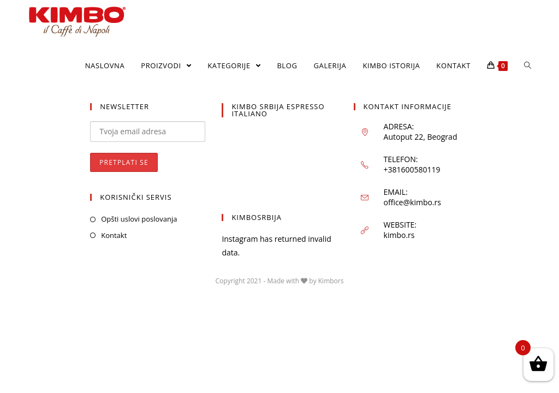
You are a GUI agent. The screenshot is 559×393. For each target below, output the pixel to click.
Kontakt (114, 235)
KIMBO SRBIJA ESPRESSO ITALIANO (277, 110)
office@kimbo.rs (412, 202)
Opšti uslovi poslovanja (139, 219)
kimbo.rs (399, 235)
